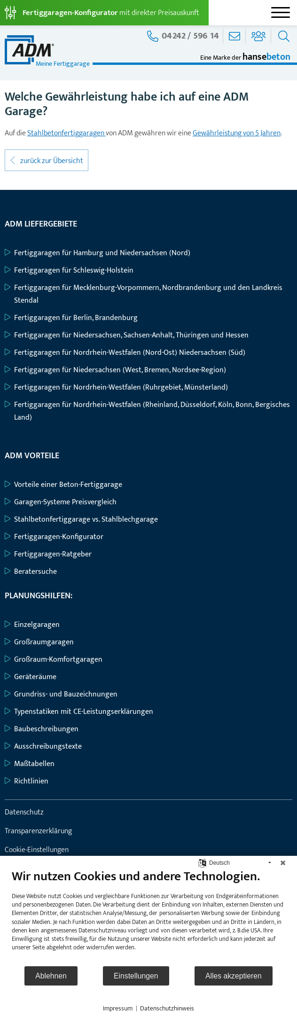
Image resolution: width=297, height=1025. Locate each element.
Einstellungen (136, 976)
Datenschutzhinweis (167, 1008)
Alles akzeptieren (233, 976)
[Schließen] (283, 863)
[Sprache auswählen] (202, 863)
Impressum (118, 1008)
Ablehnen (51, 976)
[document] (148, 917)
